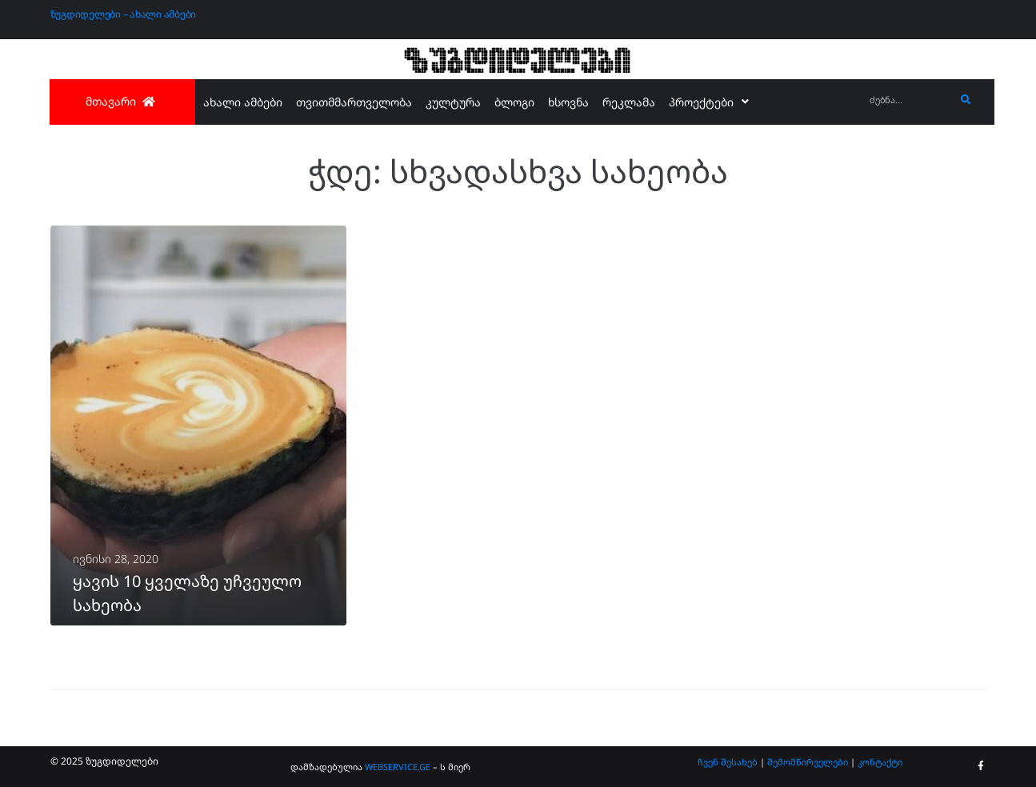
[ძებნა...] (908, 100)
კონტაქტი (880, 762)
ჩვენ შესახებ (728, 762)
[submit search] (966, 100)
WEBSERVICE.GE (399, 767)
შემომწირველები (807, 762)
